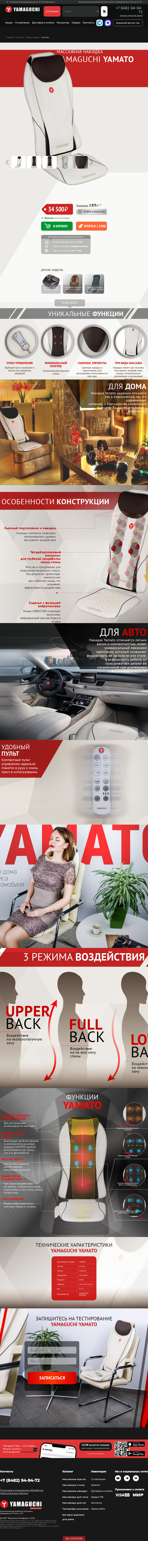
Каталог (95, 1485)
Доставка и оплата (43, 22)
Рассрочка (63, 22)
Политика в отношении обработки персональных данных (21, 1492)
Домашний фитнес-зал (128, 23)
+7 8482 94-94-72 (129, 10)
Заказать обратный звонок (131, 15)
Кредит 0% (97, 1497)
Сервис (76, 22)
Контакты (88, 22)
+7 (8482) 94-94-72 (20, 1480)
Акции (9, 22)
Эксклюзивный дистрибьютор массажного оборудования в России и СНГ (110, 2)
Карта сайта (98, 1509)
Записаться (52, 1378)
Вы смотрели (74, 1538)
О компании (22, 22)
